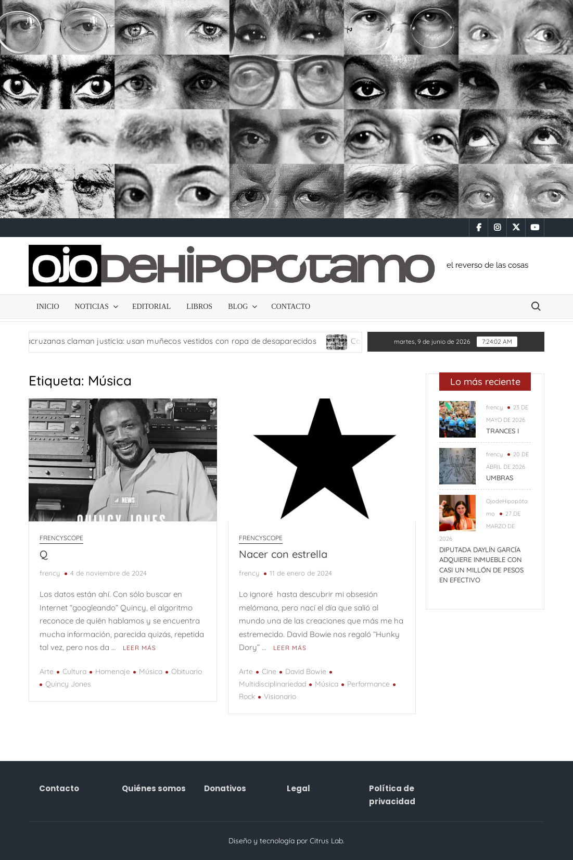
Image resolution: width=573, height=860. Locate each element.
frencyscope (61, 538)
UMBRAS (499, 477)
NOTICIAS (92, 306)
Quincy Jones (68, 684)
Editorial (151, 306)
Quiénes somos (154, 788)
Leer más (139, 648)
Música (150, 671)
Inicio (47, 306)
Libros (199, 306)
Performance (368, 684)
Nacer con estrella (283, 553)
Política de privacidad (392, 795)
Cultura (74, 671)
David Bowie (305, 671)
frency (50, 573)
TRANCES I (502, 431)
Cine (269, 671)
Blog (238, 306)
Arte (47, 671)
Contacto (290, 306)
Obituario (186, 671)
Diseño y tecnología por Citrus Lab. (286, 840)
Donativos (225, 788)
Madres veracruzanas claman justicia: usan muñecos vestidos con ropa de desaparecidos (166, 341)
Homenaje (112, 671)
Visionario (280, 696)
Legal (298, 788)
